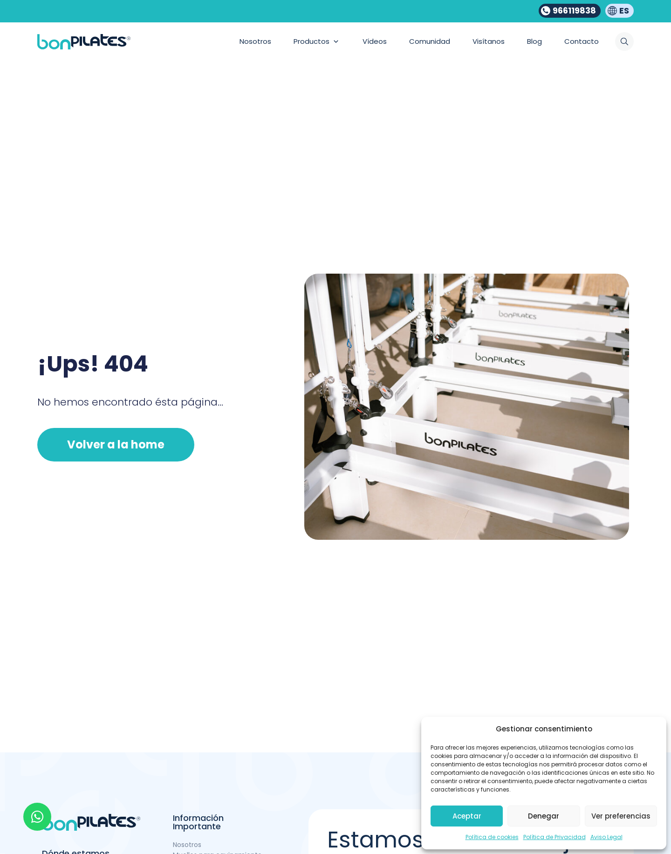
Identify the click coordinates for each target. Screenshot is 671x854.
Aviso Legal (606, 837)
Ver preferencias (620, 816)
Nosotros (187, 844)
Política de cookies (492, 837)
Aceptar (466, 816)
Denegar (543, 816)
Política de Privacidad (554, 837)
